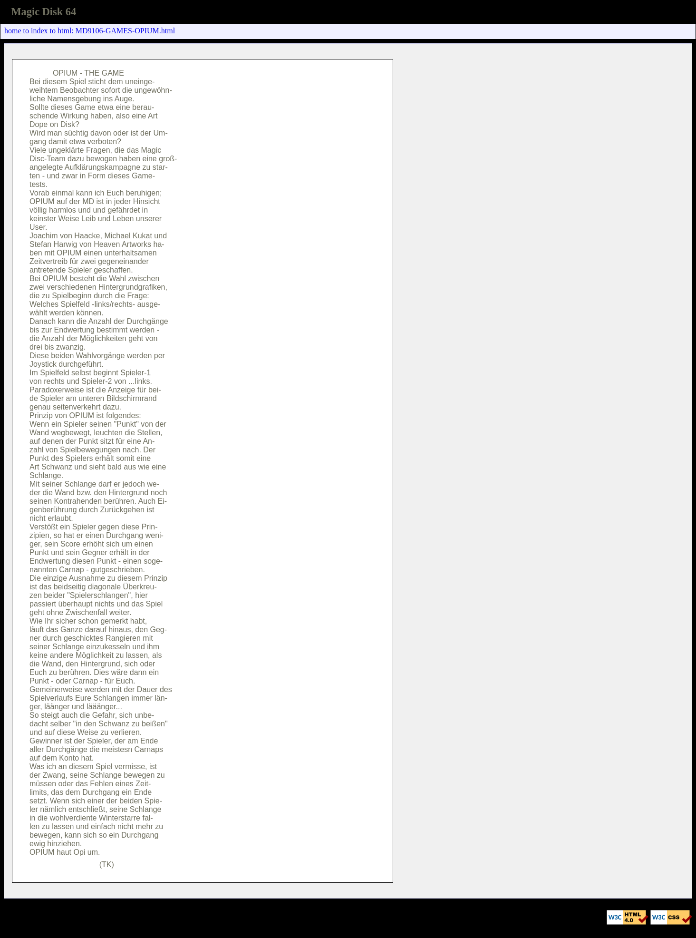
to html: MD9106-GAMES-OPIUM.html (112, 31)
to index (35, 31)
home (12, 31)
